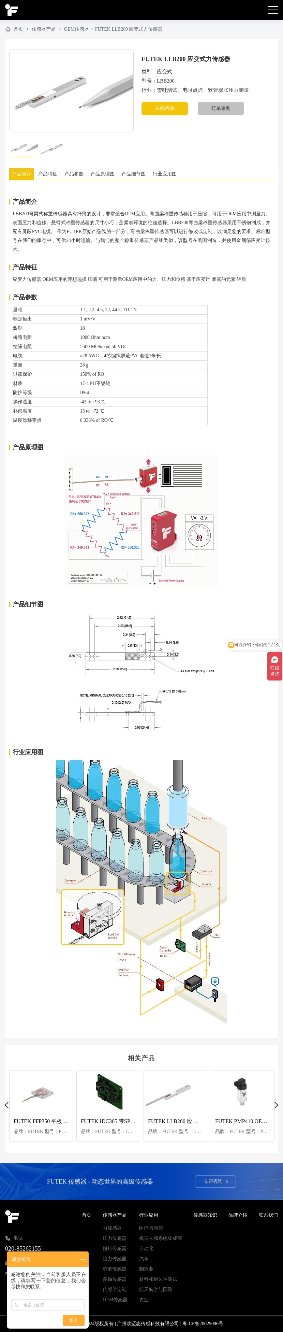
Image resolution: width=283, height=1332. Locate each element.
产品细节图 (140, 173)
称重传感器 (114, 1269)
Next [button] (274, 1105)
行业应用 (148, 1215)
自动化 (146, 1248)
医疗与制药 (151, 1228)
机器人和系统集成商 (160, 1238)
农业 (144, 1299)
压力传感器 (114, 1238)
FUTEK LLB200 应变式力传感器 (129, 29)
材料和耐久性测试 (158, 1279)
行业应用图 (172, 173)
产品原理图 (107, 173)
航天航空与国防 (156, 1289)
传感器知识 (205, 1215)
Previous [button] (8, 1105)
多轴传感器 (114, 1279)
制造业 (146, 1269)
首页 (18, 29)
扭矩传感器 (114, 1248)
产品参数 (77, 173)
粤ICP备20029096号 (202, 1323)
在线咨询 (164, 108)
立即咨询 (216, 1183)
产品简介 (22, 173)
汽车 (144, 1258)
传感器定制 (114, 1289)
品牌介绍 (238, 1215)
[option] (71, 90)
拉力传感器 (114, 1258)
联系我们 (268, 1215)
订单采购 (220, 108)
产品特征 (49, 173)
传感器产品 (44, 29)
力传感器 (112, 1228)
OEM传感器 (76, 29)
